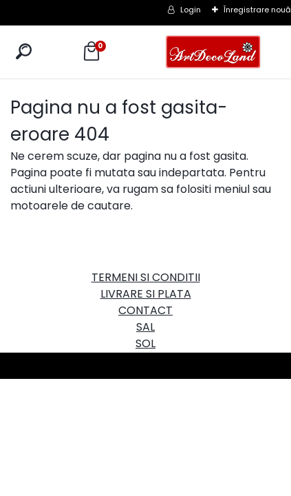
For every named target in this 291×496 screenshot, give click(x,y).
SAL (145, 327)
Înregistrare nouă (257, 9)
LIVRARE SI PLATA (145, 294)
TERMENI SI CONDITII (145, 277)
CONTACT (145, 310)
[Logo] (213, 52)
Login (190, 9)
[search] (23, 51)
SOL (145, 343)
